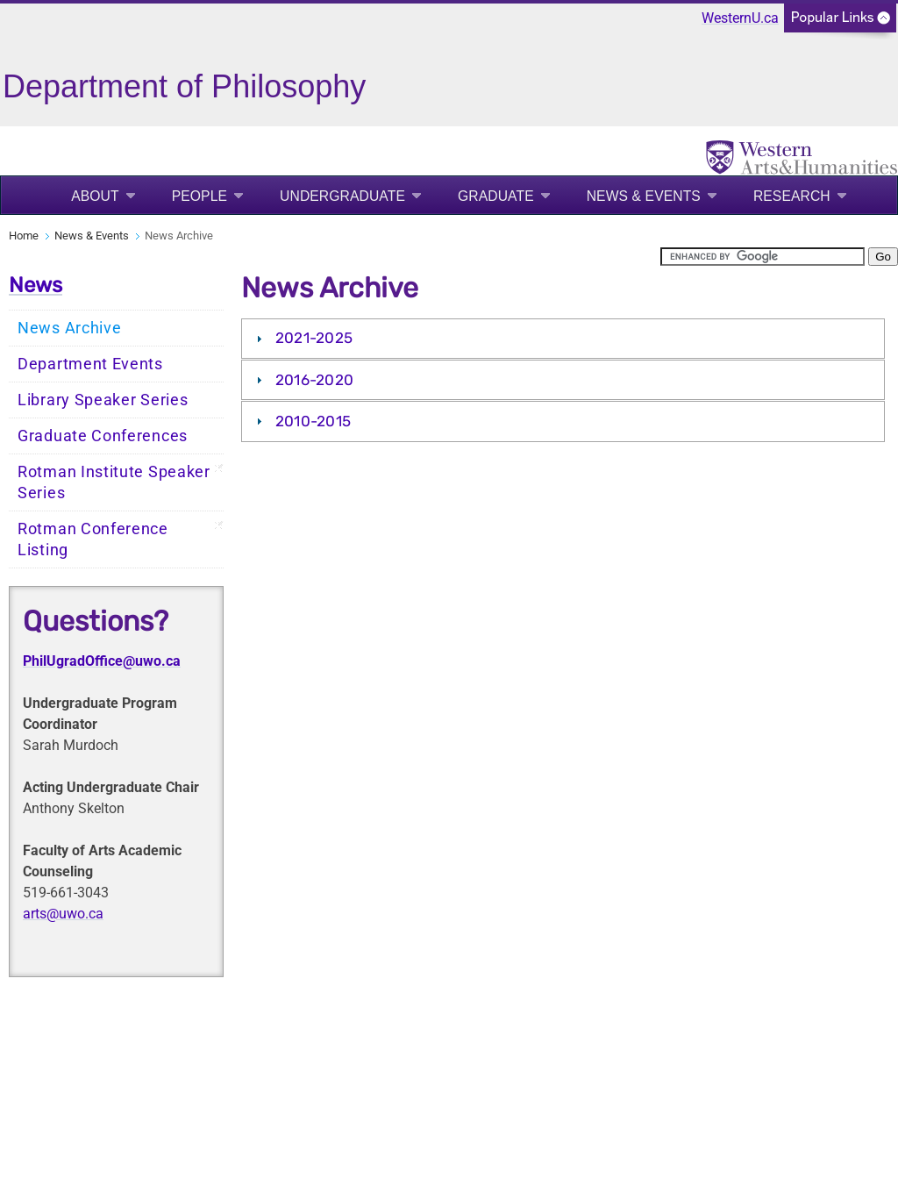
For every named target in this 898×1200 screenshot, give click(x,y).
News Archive (69, 328)
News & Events (644, 196)
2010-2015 (313, 421)
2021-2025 (314, 337)
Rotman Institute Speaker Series (114, 482)
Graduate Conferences (103, 436)
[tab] (563, 338)
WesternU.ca (740, 18)
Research (791, 196)
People (199, 196)
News (35, 285)
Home (24, 235)
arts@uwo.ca (63, 913)
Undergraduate (342, 196)
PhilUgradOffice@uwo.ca (102, 661)
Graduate (496, 196)
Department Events (90, 364)
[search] (762, 256)
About (95, 196)
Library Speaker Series (103, 400)
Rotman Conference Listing (93, 539)
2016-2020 (314, 380)
